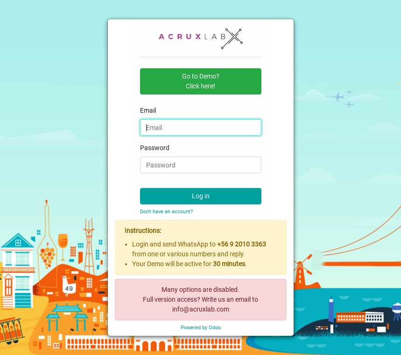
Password (154, 148)
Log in (201, 196)
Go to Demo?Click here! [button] (200, 81)
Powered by (201, 328)
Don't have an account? (166, 212)
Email (148, 110)
